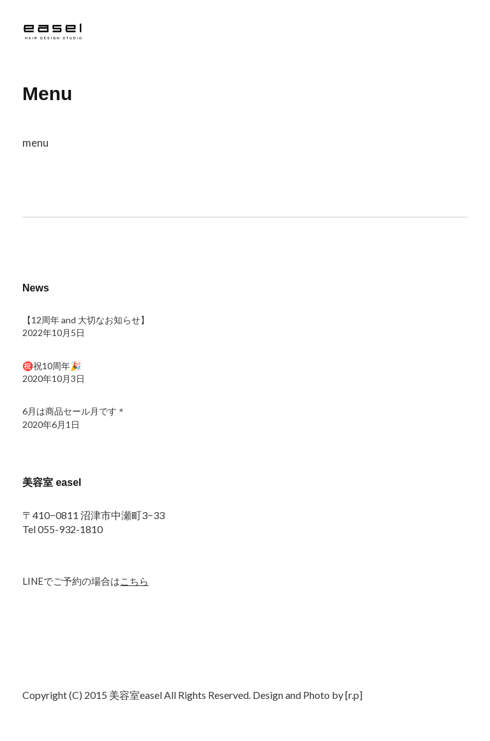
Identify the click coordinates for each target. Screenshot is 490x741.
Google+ (99, 669)
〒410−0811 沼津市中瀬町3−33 (93, 515)
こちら (134, 581)
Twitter (32, 669)
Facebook (66, 669)
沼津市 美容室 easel (54, 33)
